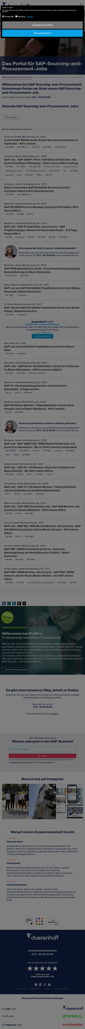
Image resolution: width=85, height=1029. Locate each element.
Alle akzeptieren (42, 33)
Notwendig (8, 16)
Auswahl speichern (42, 25)
